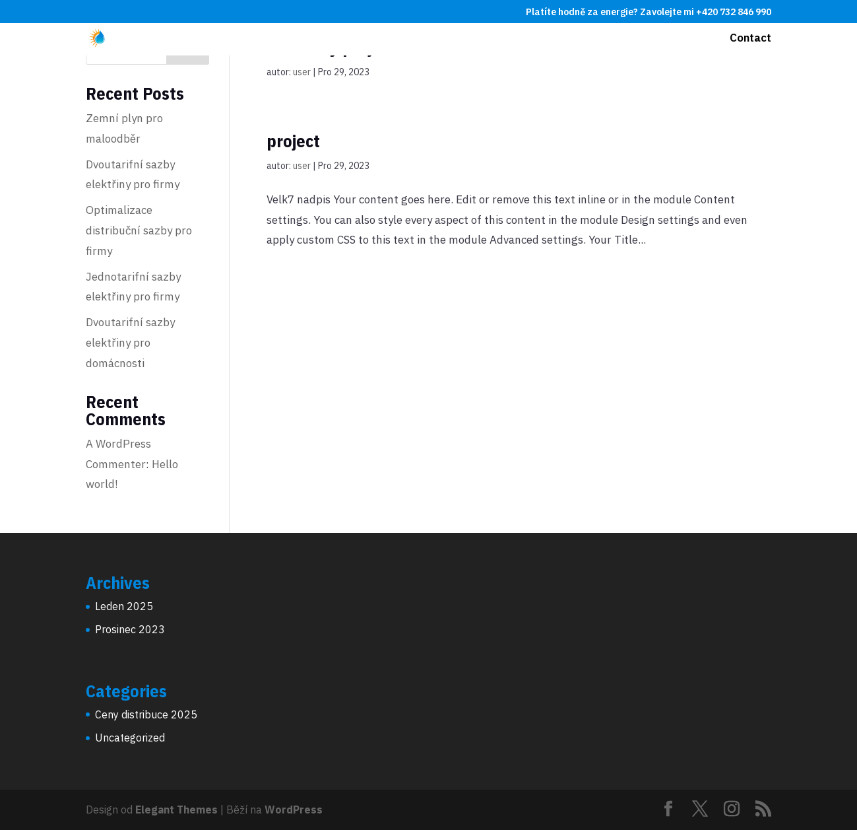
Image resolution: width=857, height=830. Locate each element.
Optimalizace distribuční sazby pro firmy (139, 230)
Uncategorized (130, 737)
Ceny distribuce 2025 (146, 714)
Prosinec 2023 (130, 629)
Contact (750, 39)
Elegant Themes (176, 809)
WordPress (294, 809)
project (293, 140)
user (302, 72)
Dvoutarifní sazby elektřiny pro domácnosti (130, 342)
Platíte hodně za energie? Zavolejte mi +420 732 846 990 (648, 12)
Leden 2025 (124, 606)
